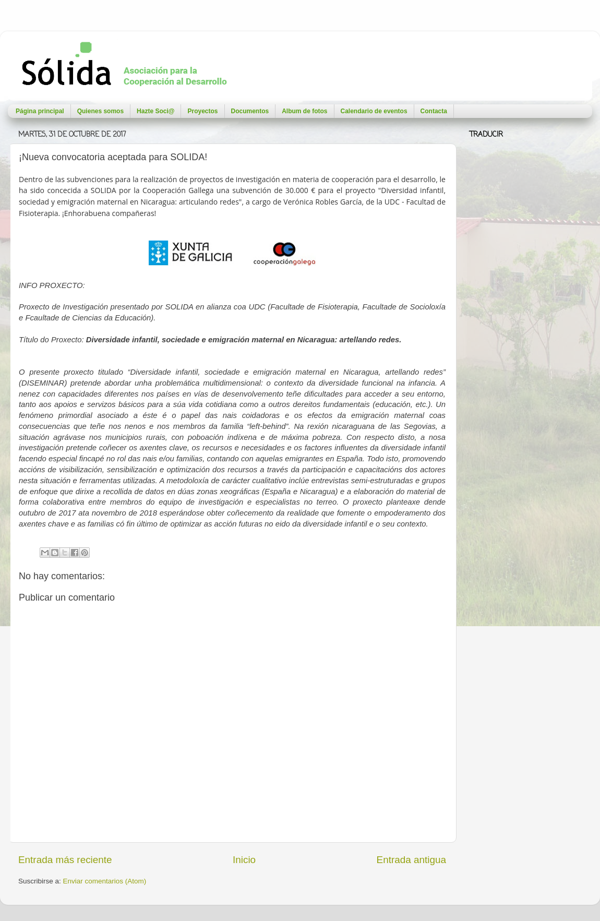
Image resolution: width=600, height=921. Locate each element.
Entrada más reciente (65, 859)
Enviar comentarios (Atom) (105, 881)
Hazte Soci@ (155, 111)
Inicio (244, 859)
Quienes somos (100, 111)
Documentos (250, 111)
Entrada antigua (411, 859)
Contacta (434, 111)
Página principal (40, 111)
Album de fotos (304, 111)
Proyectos (202, 111)
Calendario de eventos (374, 111)
